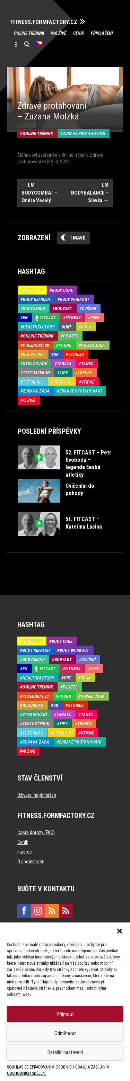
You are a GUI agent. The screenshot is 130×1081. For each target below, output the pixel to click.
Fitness (73, 317)
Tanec (87, 363)
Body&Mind (34, 308)
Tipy (64, 372)
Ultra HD (62, 382)
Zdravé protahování (84, 133)
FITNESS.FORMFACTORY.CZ (43, 22)
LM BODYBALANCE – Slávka (90, 193)
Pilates (70, 336)
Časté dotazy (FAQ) (36, 832)
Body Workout (74, 299)
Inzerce (24, 852)
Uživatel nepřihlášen (36, 795)
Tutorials (33, 382)
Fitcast (48, 317)
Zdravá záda (36, 391)
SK (56, 354)
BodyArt (63, 308)
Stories (76, 354)
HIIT (67, 327)
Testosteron (36, 372)
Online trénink (29, 33)
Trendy (85, 372)
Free (94, 317)
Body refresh (36, 299)
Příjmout (65, 1014)
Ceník (78, 33)
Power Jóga (93, 345)
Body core (62, 290)
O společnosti (30, 861)
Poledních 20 (36, 345)
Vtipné (87, 382)
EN (25, 317)
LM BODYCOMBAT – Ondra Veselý (39, 193)
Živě (62, 33)
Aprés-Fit (32, 290)
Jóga (86, 327)
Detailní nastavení (65, 1052)
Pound (65, 345)
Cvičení (89, 308)
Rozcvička (33, 354)
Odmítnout (65, 1033)
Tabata (64, 363)
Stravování (35, 363)
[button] (119, 931)
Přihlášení (102, 33)
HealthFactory (38, 327)
